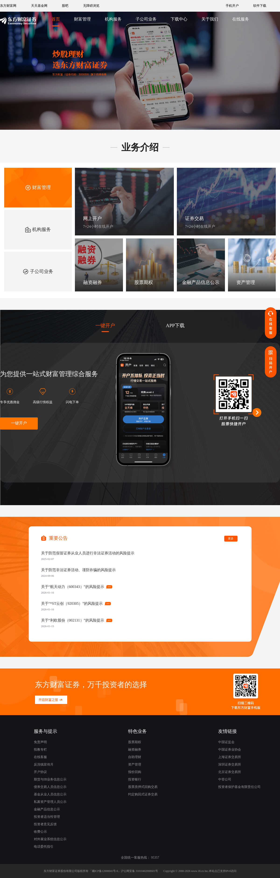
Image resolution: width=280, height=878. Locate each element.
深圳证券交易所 (229, 764)
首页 (56, 19)
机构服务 (113, 19)
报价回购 (134, 772)
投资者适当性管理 (47, 817)
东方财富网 (8, 5)
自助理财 (134, 757)
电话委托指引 (43, 846)
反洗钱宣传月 (43, 764)
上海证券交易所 (229, 757)
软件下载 (259, 5)
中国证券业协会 (229, 749)
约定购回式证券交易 (143, 794)
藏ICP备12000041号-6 (105, 871)
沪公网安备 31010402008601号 (139, 871)
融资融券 (134, 749)
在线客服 (40, 757)
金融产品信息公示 (47, 809)
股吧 (65, 5)
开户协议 (40, 772)
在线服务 (240, 19)
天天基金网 (39, 5)
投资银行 (134, 779)
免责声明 (40, 742)
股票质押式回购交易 (143, 787)
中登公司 (224, 779)
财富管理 (82, 19)
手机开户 (233, 5)
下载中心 (179, 19)
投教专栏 (40, 749)
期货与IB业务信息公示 (50, 779)
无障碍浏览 (91, 5)
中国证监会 (226, 742)
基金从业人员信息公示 (50, 794)
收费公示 (40, 831)
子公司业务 (146, 19)
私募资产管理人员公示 (50, 802)
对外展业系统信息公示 (50, 839)
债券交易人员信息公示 (50, 787)
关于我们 (209, 19)
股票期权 (134, 742)
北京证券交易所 (229, 772)
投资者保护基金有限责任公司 (239, 787)
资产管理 (134, 764)
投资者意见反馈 (45, 824)
